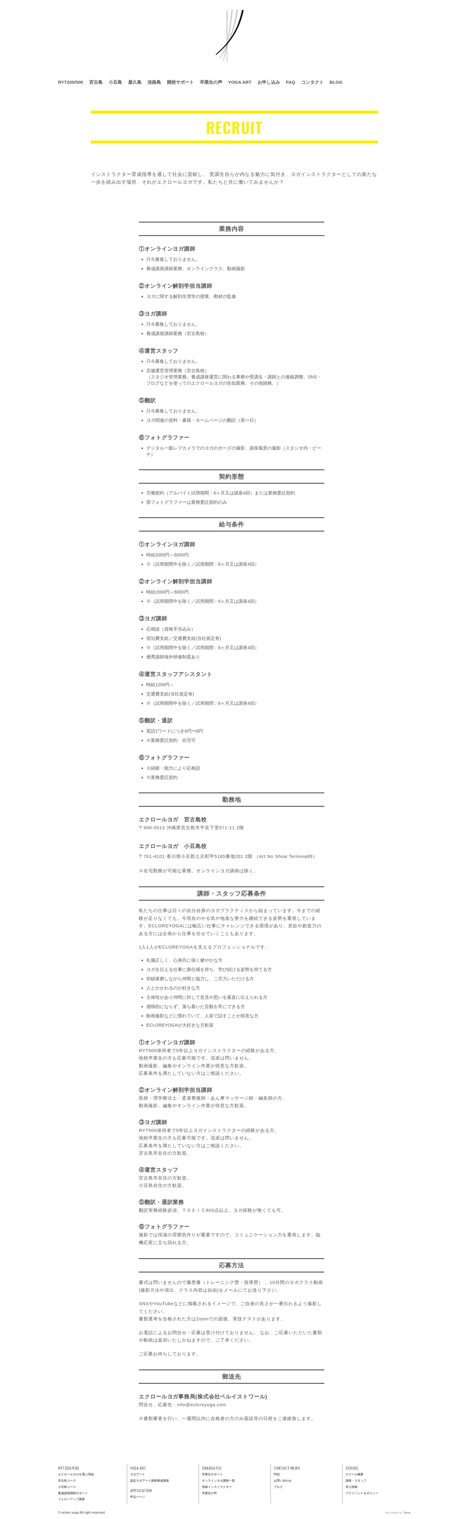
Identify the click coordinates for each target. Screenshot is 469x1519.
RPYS (430, 25)
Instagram (372, 82)
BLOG (336, 82)
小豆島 (115, 82)
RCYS (450, 25)
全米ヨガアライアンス (372, 25)
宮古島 (96, 82)
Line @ (406, 82)
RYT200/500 (70, 82)
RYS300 (410, 25)
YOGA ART (240, 82)
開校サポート (180, 82)
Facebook (383, 82)
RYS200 (389, 25)
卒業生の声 (211, 82)
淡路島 (154, 82)
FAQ (290, 82)
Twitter (393, 82)
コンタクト (312, 82)
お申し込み (269, 82)
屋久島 (134, 82)
